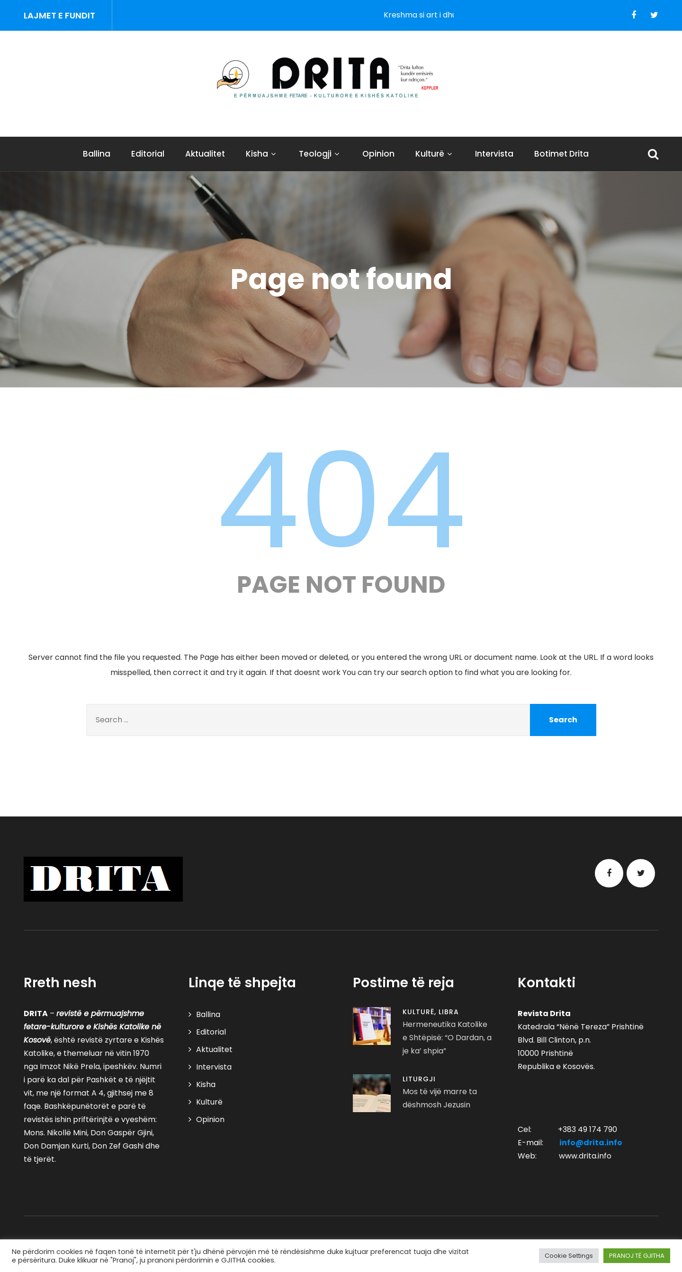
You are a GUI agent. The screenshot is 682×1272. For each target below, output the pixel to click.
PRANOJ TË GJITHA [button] (636, 1255)
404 (341, 501)
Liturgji (419, 1079)
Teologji (320, 153)
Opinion (378, 153)
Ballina (96, 153)
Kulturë (434, 153)
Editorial (147, 153)
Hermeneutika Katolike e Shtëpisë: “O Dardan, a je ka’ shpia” (447, 1037)
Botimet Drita (561, 153)
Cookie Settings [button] (569, 1255)
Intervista (494, 153)
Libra (449, 1012)
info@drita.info (590, 1142)
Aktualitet (205, 153)
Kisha (262, 153)
